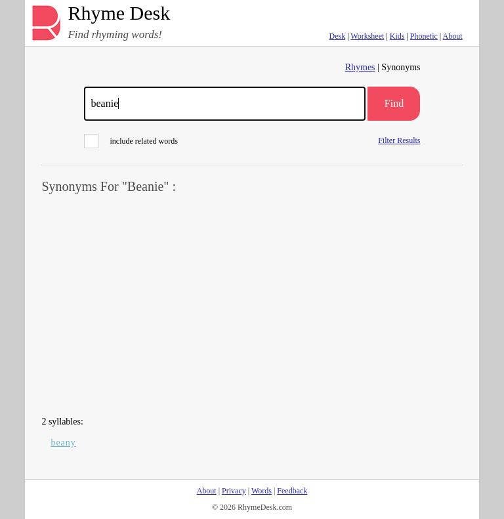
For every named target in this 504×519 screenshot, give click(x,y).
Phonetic (424, 36)
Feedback (292, 490)
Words (261, 490)
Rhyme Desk (119, 13)
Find (394, 103)
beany (63, 442)
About (453, 36)
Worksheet (367, 36)
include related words (131, 141)
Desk (337, 36)
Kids (397, 36)
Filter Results (399, 140)
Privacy (234, 490)
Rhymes (360, 67)
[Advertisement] (252, 306)
